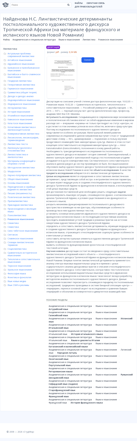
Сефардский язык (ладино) (63, 384)
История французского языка (87, 402)
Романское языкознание (110, 39)
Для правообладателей (88, 6)
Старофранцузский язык (62, 390)
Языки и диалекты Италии (85, 340)
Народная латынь (67, 352)
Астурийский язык (58, 309)
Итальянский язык (59, 327)
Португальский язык (60, 365)
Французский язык (59, 396)
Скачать (88, 60)
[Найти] (68, 5)
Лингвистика (89, 39)
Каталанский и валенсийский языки (68, 346)
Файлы (79, 3)
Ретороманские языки (61, 371)
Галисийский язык (58, 315)
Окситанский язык (58, 359)
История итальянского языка (87, 334)
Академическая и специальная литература (34, 39)
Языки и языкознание (69, 39)
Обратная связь (96, 3)
